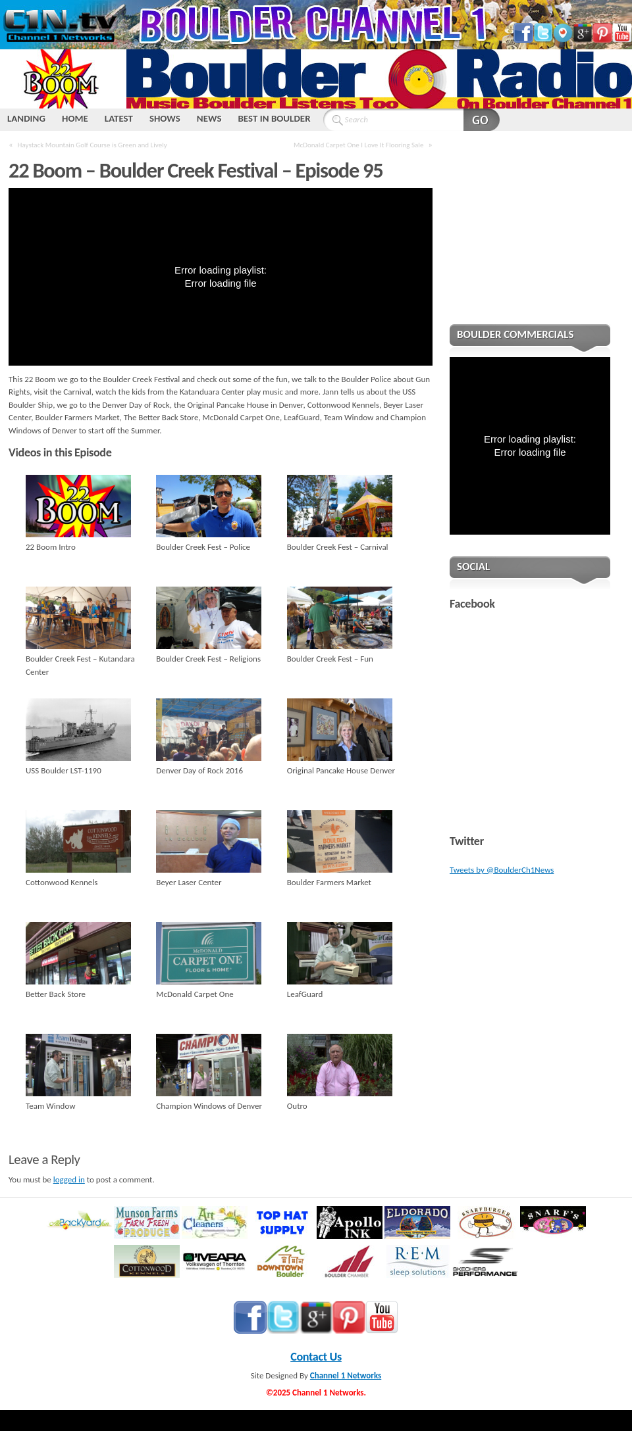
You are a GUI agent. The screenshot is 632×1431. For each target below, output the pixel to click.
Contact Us (316, 1356)
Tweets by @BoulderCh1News (502, 870)
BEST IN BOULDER (274, 118)
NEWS (209, 118)
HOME (75, 118)
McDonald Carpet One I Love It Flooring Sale (358, 144)
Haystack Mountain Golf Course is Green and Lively (92, 144)
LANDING (26, 118)
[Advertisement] (530, 236)
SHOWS (164, 118)
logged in (69, 1179)
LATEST (119, 118)
